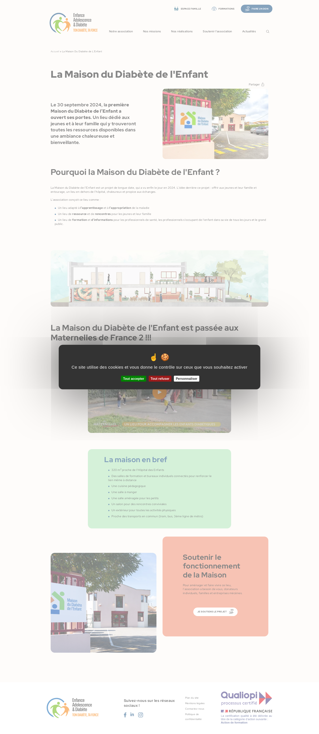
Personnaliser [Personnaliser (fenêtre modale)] (186, 378)
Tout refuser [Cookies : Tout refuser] (160, 378)
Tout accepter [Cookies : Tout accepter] (133, 378)
